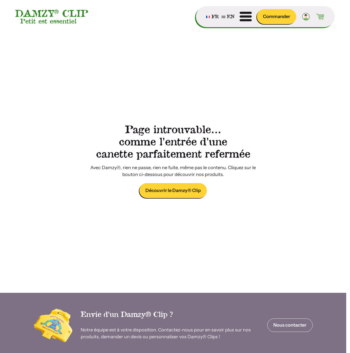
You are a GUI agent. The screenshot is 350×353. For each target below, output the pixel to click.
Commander (276, 16)
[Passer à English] (228, 16)
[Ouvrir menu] (246, 16)
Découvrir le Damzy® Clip (173, 190)
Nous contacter (289, 325)
